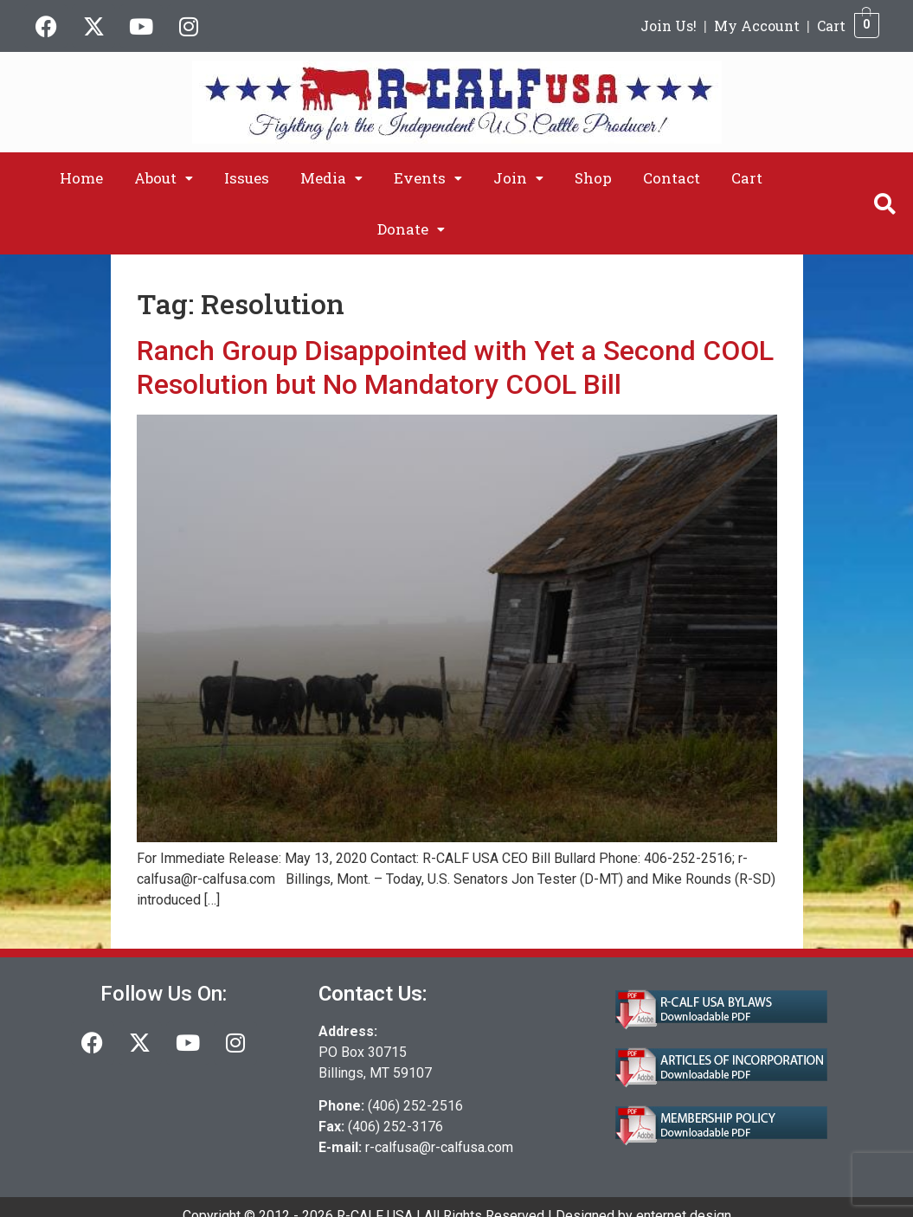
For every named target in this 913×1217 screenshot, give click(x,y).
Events (428, 178)
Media (331, 178)
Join (518, 178)
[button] (164, 177)
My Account (757, 25)
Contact (671, 178)
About (163, 178)
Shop (593, 178)
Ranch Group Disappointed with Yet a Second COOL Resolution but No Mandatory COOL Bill (455, 367)
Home (81, 178)
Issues (246, 178)
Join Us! (668, 25)
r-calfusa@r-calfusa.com (439, 1147)
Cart (831, 25)
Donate (411, 229)
